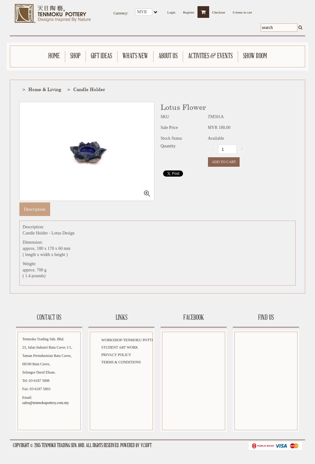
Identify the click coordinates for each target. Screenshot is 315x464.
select (156, 12)
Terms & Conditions (121, 362)
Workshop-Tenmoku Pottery (130, 340)
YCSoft (146, 446)
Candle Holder (89, 89)
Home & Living (44, 89)
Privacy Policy (116, 355)
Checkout (218, 10)
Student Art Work (119, 347)
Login (171, 10)
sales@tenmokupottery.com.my (45, 403)
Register (188, 10)
